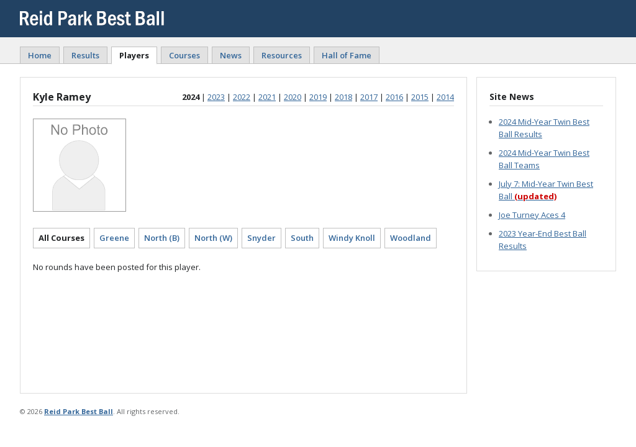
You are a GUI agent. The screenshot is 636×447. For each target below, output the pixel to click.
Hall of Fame (346, 55)
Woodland (410, 237)
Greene (114, 237)
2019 (318, 96)
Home (40, 55)
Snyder (261, 237)
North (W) (213, 237)
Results (85, 55)
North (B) (161, 237)
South (302, 237)
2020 (292, 96)
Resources (281, 55)
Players (134, 55)
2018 (343, 96)
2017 (369, 96)
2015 (420, 96)
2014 (445, 96)
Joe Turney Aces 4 (532, 214)
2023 (216, 96)
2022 (241, 96)
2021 (267, 96)
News (231, 55)
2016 (394, 96)
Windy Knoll (352, 237)
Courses (184, 55)
